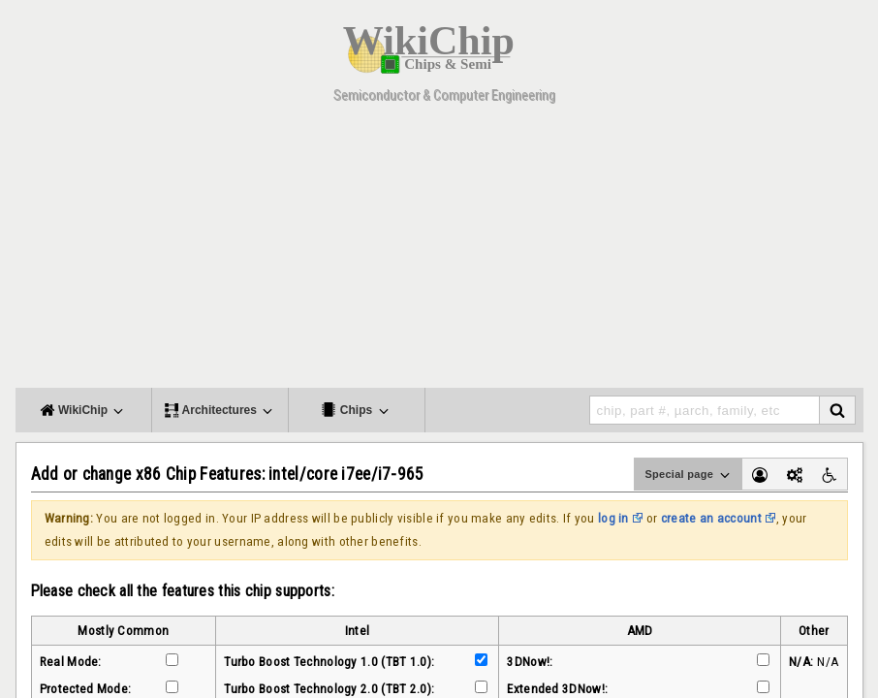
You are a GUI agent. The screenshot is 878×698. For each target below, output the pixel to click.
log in (613, 518)
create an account (711, 518)
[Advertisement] (439, 252)
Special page (688, 475)
